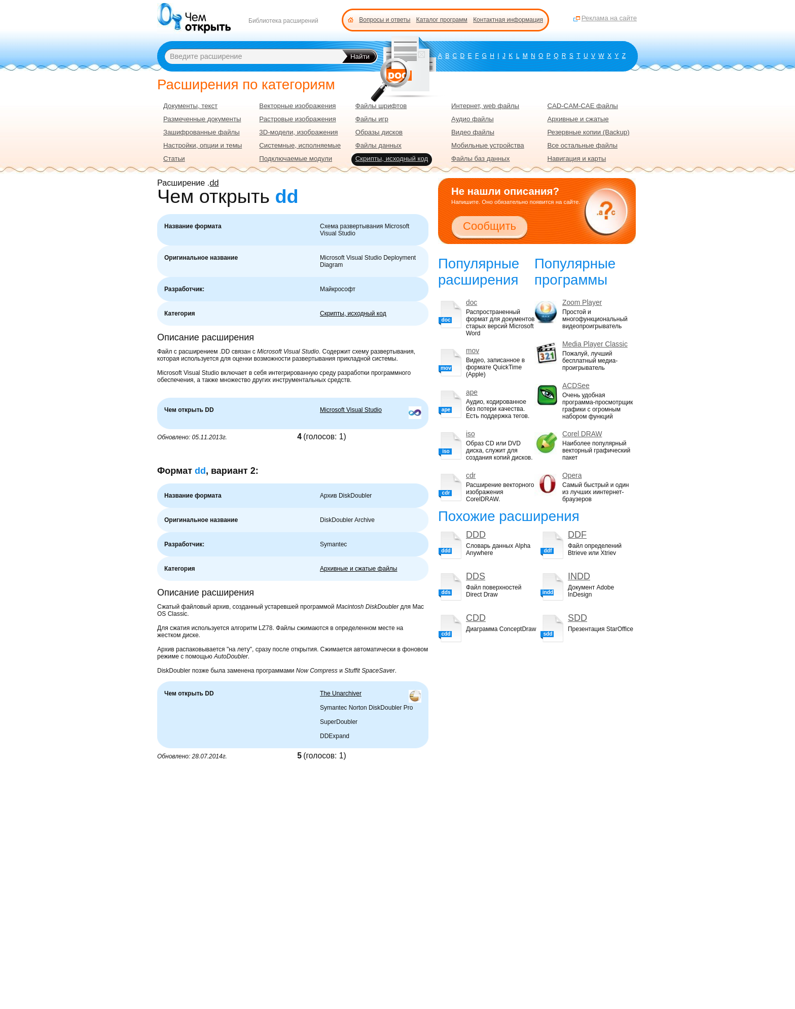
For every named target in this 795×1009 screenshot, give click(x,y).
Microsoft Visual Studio (351, 409)
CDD (476, 618)
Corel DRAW (582, 434)
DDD (476, 535)
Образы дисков (379, 132)
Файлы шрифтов (381, 106)
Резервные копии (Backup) (588, 132)
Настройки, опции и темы (202, 145)
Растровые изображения (297, 119)
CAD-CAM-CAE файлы (582, 106)
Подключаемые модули (295, 158)
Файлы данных (378, 145)
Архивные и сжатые (577, 119)
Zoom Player (582, 302)
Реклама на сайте (609, 18)
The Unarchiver (341, 693)
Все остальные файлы (582, 145)
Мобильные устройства (487, 145)
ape (472, 392)
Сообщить (489, 226)
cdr (471, 475)
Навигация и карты (576, 158)
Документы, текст (190, 106)
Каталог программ (441, 19)
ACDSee (576, 386)
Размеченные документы (202, 119)
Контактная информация (508, 19)
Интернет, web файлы (485, 106)
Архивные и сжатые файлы (358, 568)
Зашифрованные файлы (201, 132)
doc (471, 302)
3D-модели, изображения (298, 132)
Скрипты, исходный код (353, 313)
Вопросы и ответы (384, 19)
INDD (579, 576)
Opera (572, 475)
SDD (577, 618)
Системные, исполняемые (300, 145)
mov (472, 351)
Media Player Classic (595, 344)
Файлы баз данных (480, 158)
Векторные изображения (297, 106)
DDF (577, 535)
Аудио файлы (472, 119)
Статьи (174, 158)
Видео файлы (472, 132)
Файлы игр (371, 119)
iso (470, 434)
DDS (475, 576)
